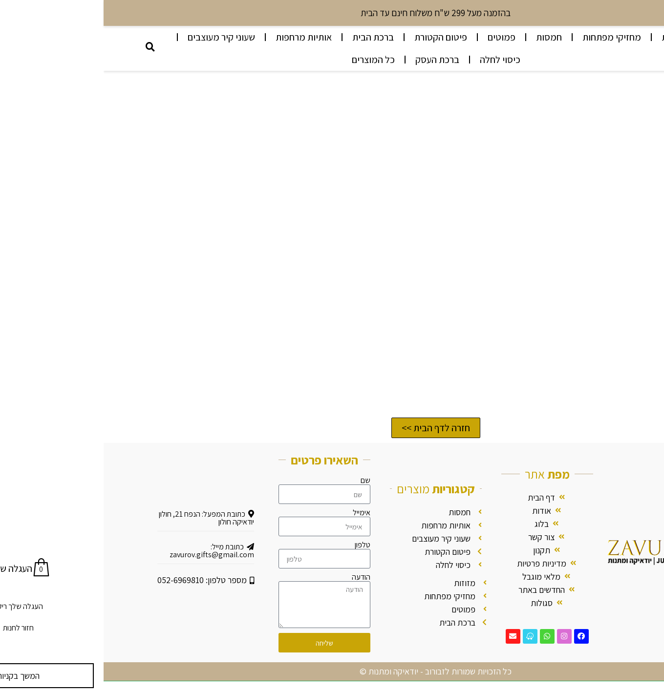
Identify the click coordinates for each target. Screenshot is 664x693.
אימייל (258, 513)
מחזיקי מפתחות (508, 37)
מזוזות (570, 37)
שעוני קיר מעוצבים (117, 37)
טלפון (259, 545)
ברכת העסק (334, 59)
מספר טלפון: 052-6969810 (102, 580)
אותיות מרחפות (200, 37)
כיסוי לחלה (396, 59)
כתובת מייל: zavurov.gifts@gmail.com (108, 551)
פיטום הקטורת (337, 37)
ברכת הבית (269, 37)
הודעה (257, 577)
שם (262, 480)
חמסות (445, 37)
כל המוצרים (269, 59)
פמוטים (398, 37)
